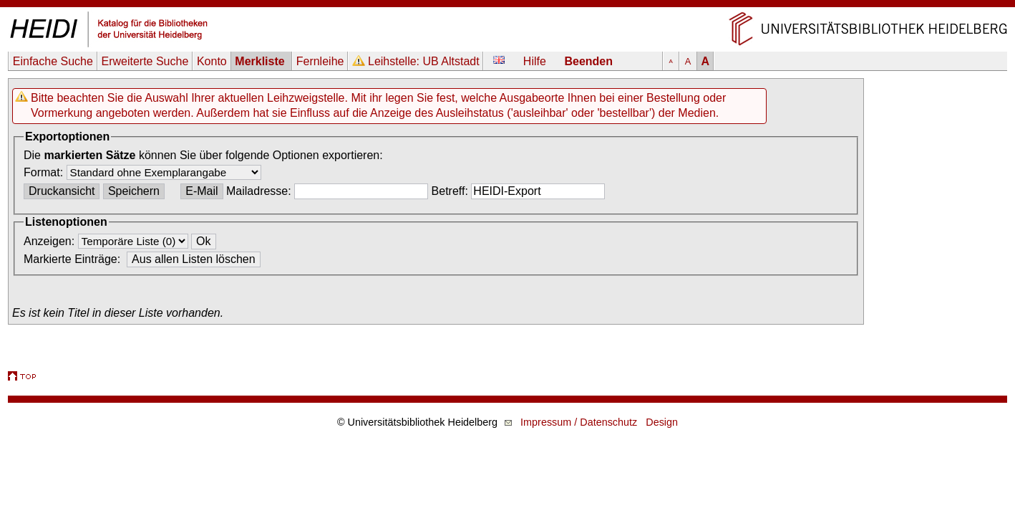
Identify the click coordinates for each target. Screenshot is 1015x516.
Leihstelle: (424, 61)
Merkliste (261, 61)
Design (662, 422)
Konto (212, 61)
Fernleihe (320, 61)
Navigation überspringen (508, 6)
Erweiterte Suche (144, 61)
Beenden (588, 61)
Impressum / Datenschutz (578, 422)
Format (42, 172)
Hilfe (534, 61)
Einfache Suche (53, 61)
